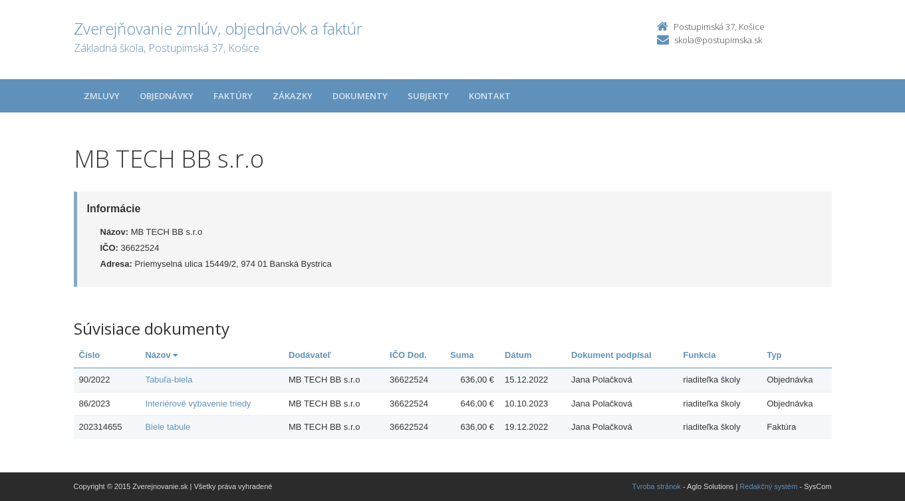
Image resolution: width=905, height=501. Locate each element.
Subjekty (428, 96)
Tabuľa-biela (168, 380)
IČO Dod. (408, 355)
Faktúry (233, 96)
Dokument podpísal (611, 355)
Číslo (89, 355)
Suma (461, 355)
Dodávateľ (310, 355)
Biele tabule (167, 427)
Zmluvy (102, 96)
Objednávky (167, 96)
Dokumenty (360, 96)
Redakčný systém (768, 486)
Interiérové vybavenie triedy (198, 404)
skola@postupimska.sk (718, 40)
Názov (161, 355)
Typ (774, 355)
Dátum (518, 355)
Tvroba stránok (656, 486)
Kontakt (490, 96)
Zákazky (293, 96)
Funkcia (699, 355)
